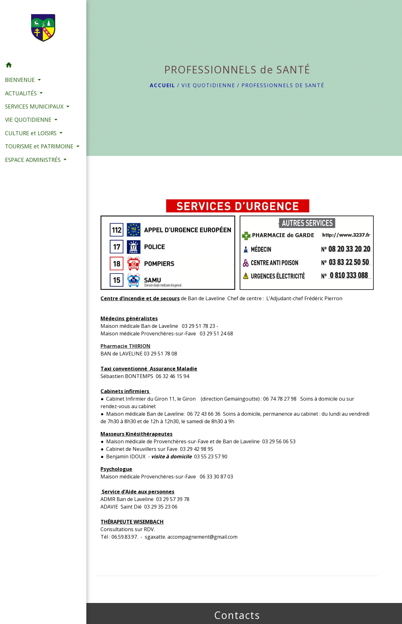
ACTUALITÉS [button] (21, 93)
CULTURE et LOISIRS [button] (31, 141)
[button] (36, 66)
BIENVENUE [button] (20, 79)
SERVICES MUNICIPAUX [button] (34, 106)
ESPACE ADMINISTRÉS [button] (33, 176)
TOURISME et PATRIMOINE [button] (22, 158)
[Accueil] (36, 29)
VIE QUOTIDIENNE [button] (29, 127)
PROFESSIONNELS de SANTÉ (283, 85)
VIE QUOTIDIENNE (208, 85)
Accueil (162, 85)
